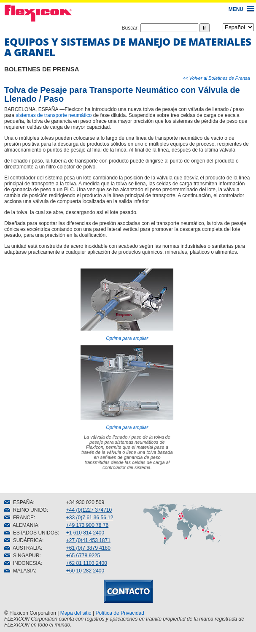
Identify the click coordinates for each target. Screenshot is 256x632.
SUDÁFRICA (23, 540)
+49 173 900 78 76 (87, 525)
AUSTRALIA (22, 548)
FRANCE (19, 518)
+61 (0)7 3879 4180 (88, 548)
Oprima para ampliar (127, 305)
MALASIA (19, 571)
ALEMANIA (21, 525)
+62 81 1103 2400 (86, 563)
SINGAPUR (21, 556)
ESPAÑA (18, 502)
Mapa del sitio (76, 613)
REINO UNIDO (25, 510)
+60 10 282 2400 (85, 571)
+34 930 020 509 (85, 502)
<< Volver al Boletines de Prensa (216, 78)
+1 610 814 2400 (85, 533)
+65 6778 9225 (83, 556)
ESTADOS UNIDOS (31, 533)
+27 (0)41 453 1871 (88, 540)
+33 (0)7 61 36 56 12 (89, 518)
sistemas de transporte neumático (54, 115)
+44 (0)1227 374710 (89, 510)
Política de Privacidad (120, 613)
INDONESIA (22, 563)
